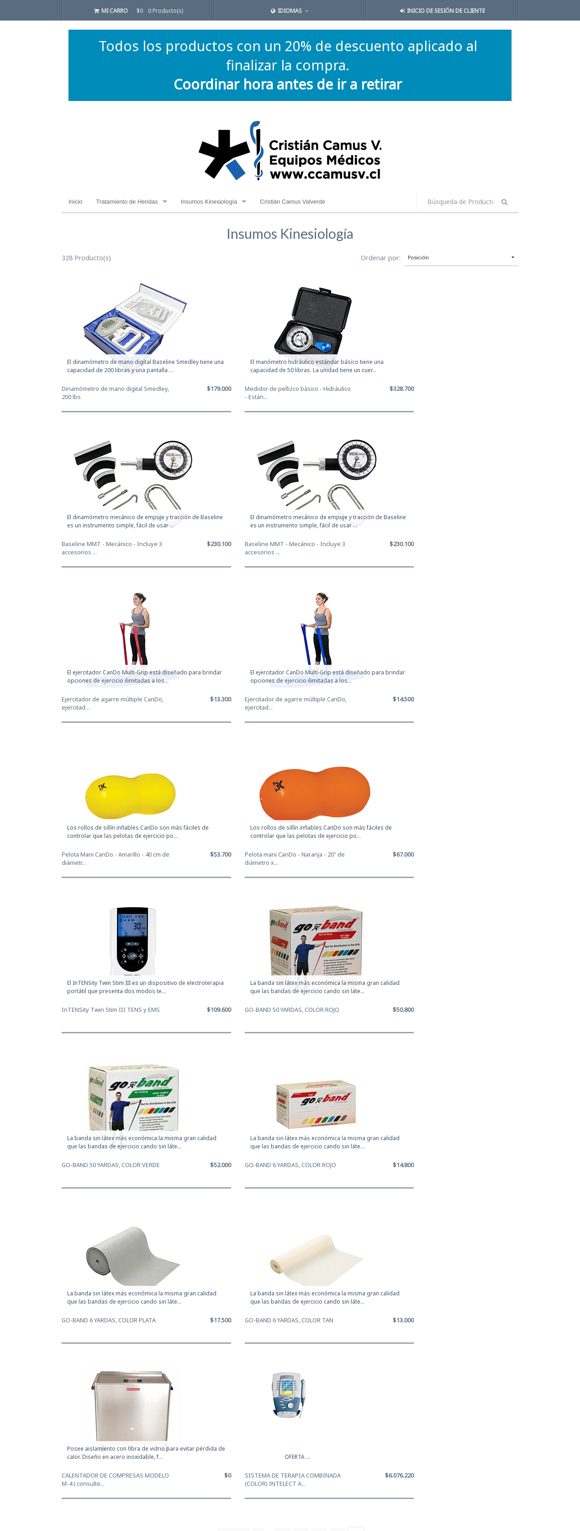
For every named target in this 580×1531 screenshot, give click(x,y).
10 (282, 1226)
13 (337, 1226)
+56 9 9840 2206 (86, 1458)
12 (319, 1226)
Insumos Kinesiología (209, 201)
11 (301, 1226)
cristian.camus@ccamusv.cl (102, 1447)
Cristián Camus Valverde (292, 201)
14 (355, 1226)
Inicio (75, 201)
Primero (233, 1226)
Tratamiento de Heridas (127, 201)
